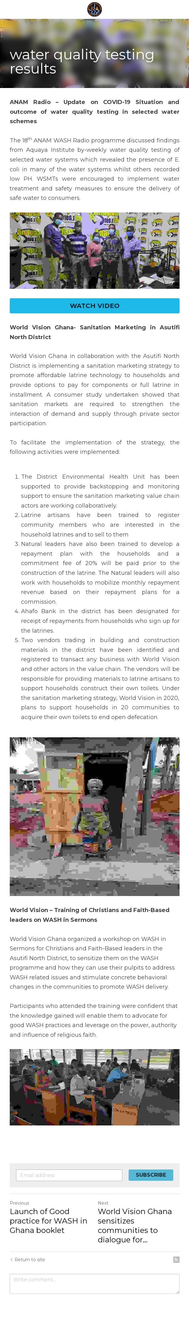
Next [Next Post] (103, 1203)
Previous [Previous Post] (19, 1203)
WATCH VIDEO (95, 306)
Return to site (27, 1259)
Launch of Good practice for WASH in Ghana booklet (48, 1221)
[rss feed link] (176, 1260)
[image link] (95, 250)
